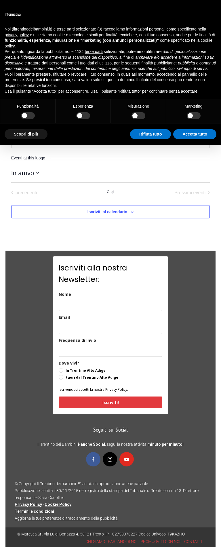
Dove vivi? (69, 363)
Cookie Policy (58, 504)
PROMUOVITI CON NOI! (160, 541)
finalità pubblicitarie (158, 63)
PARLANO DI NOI (123, 541)
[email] (110, 328)
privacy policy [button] (17, 35)
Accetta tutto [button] (194, 134)
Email (64, 317)
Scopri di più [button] (26, 134)
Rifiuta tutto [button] (150, 134)
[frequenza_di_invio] (110, 351)
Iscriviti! (110, 402)
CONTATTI (193, 541)
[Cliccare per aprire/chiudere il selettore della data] (25, 173)
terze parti (94, 51)
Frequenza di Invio (77, 340)
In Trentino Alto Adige (86, 370)
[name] (110, 305)
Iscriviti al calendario (107, 211)
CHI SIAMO (95, 541)
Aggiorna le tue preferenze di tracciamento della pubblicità (66, 518)
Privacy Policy (116, 389)
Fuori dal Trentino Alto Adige (92, 377)
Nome (65, 294)
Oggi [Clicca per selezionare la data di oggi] (110, 192)
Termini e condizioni (34, 511)
